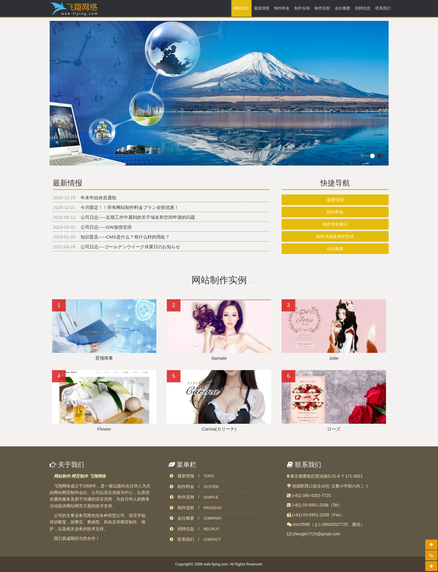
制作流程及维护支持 (335, 236)
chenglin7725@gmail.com (316, 534)
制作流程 (322, 8)
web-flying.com (216, 564)
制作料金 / (194, 486)
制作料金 (282, 8)
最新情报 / (192, 475)
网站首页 (241, 8)
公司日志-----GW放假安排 (107, 227)
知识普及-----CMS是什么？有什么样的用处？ (126, 236)
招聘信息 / (195, 528)
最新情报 (261, 8)
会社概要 (342, 8)
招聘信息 (363, 8)
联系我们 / (195, 539)
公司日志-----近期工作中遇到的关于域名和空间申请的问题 (139, 217)
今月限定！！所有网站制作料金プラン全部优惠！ (130, 207)
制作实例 (302, 8)
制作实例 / (194, 497)
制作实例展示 (335, 224)
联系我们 (383, 8)
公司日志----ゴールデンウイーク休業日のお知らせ (131, 246)
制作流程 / (196, 507)
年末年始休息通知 (99, 197)
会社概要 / (196, 518)
